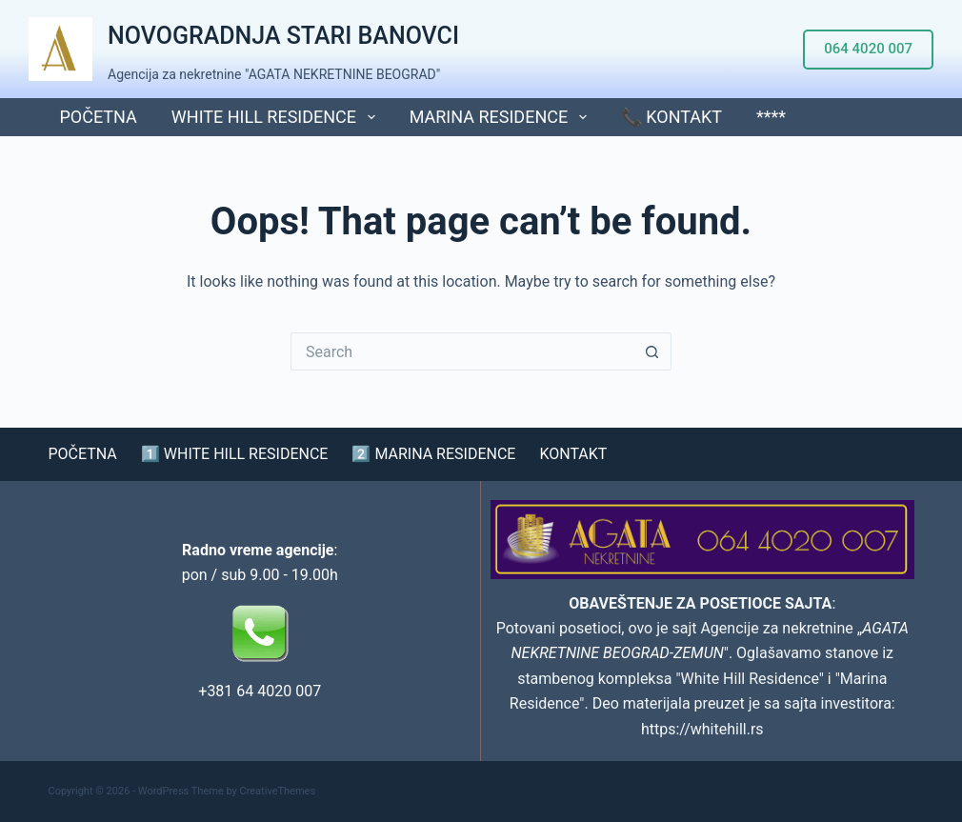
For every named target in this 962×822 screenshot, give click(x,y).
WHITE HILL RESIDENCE (277, 117)
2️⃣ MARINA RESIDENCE (433, 454)
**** (771, 117)
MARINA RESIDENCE (502, 117)
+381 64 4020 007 (259, 691)
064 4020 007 (868, 48)
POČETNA (98, 117)
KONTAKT (573, 454)
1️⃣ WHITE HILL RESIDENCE (235, 454)
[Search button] (652, 351)
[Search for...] (462, 351)
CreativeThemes (278, 791)
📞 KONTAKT (671, 117)
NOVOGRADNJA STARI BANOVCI (283, 36)
